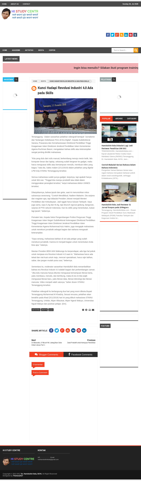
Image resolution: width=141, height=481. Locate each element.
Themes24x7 (18, 476)
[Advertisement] (88, 28)
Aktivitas (29, 50)
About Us (15, 4)
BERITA (43, 81)
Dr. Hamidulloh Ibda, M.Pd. (31, 474)
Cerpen (52, 50)
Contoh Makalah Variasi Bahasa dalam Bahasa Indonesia (119, 166)
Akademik (16, 50)
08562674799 (45, 457)
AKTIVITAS (36, 310)
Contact (26, 4)
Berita (41, 50)
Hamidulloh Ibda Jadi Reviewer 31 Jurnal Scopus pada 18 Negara (116, 206)
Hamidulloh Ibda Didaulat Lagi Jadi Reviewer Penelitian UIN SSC (117, 147)
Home (4, 4)
